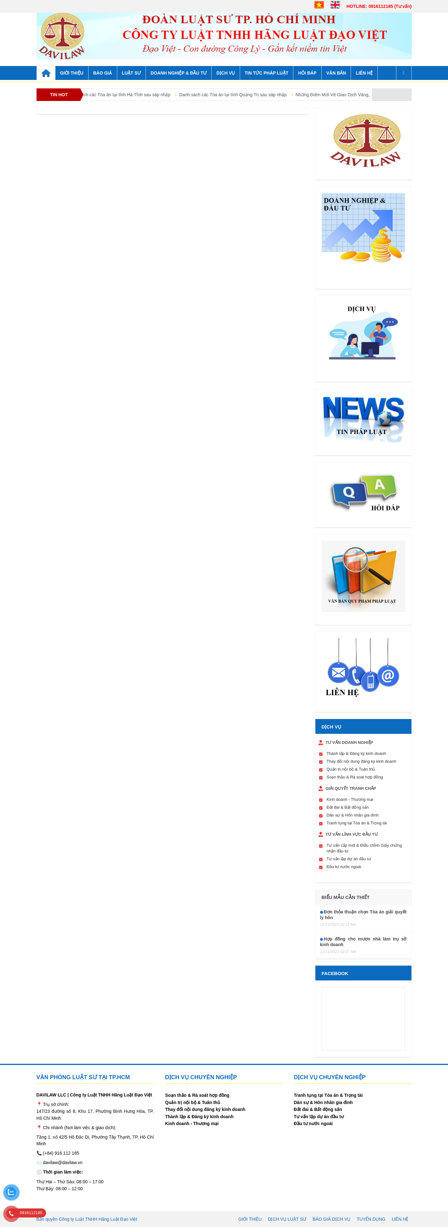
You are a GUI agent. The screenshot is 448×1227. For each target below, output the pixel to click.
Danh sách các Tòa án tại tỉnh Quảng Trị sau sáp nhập (241, 94)
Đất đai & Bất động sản (348, 807)
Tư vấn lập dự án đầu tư (349, 858)
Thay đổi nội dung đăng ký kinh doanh (361, 761)
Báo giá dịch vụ (331, 1219)
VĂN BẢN (336, 72)
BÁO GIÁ (102, 72)
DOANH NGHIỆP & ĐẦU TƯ (179, 72)
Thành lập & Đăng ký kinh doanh (356, 753)
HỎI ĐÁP (307, 72)
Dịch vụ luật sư (287, 1219)
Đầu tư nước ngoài (344, 866)
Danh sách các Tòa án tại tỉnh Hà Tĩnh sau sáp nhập (126, 94)
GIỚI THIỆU (71, 72)
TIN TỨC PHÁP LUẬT (267, 72)
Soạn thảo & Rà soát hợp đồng (355, 777)
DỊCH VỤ (225, 72)
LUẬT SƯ (131, 72)
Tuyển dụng (371, 1219)
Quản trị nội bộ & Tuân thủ (351, 769)
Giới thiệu (249, 1219)
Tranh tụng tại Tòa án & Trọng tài (357, 823)
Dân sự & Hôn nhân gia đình (353, 815)
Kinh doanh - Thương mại (350, 799)
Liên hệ (364, 72)
